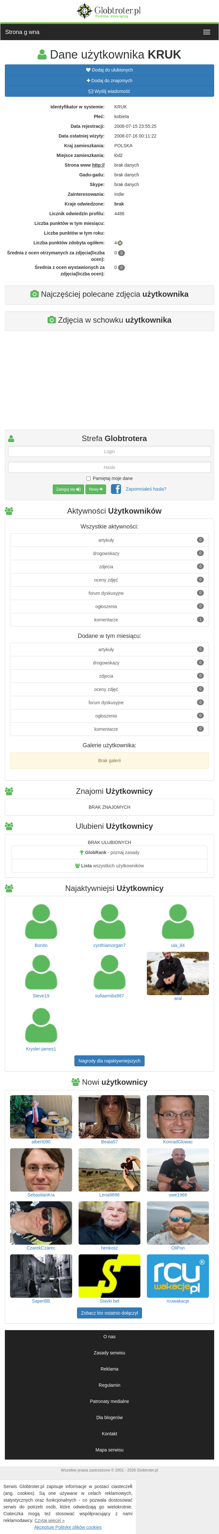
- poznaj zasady (109, 852)
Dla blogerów (109, 1417)
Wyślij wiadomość (109, 91)
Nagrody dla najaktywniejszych (109, 1060)
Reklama (109, 1369)
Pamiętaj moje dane (109, 478)
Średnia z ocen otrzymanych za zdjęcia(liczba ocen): (56, 256)
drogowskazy (148, 553)
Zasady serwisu (109, 1352)
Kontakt (109, 1433)
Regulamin (109, 1385)
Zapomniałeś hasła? (146, 489)
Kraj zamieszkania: (84, 145)
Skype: (97, 184)
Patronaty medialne (109, 1401)
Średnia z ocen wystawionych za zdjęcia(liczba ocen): (69, 270)
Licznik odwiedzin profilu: (76, 213)
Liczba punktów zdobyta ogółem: (68, 242)
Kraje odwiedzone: (85, 203)
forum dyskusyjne (146, 593)
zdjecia (151, 566)
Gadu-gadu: (92, 174)
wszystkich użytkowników (109, 865)
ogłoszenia (149, 606)
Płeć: (99, 116)
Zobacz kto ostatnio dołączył (109, 1313)
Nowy (96, 489)
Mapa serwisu (109, 1449)
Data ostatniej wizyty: (81, 136)
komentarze (149, 619)
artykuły (151, 540)
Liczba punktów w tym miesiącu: (69, 223)
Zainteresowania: (86, 194)
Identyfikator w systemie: (77, 106)
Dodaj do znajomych (110, 80)
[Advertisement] (109, 383)
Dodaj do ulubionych (109, 69)
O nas (109, 1336)
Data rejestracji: (87, 126)
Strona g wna (22, 32)
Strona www (85, 165)
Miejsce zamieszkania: (81, 155)
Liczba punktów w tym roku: (74, 233)
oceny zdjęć (149, 580)
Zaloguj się (68, 489)
